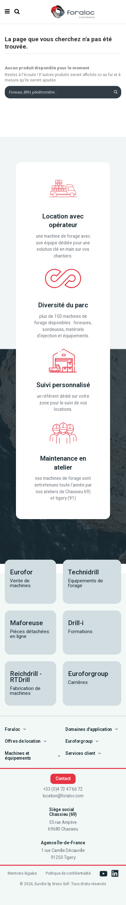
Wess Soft (61, 884)
